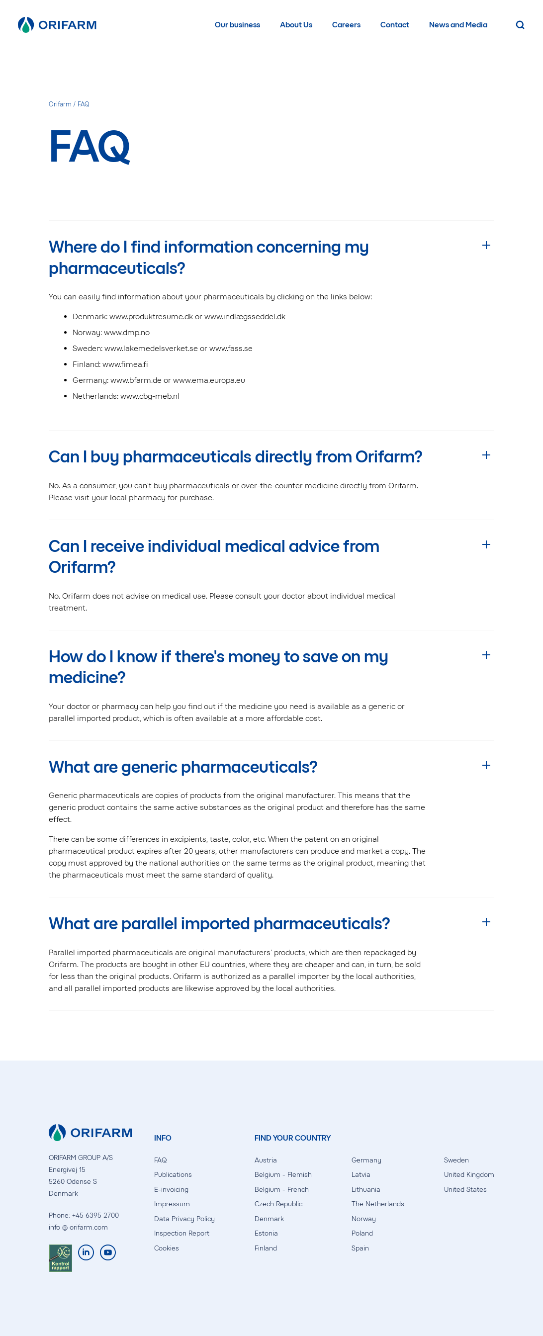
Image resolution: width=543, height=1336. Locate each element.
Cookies (166, 1248)
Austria (266, 1160)
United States (465, 1189)
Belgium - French (282, 1189)
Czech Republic (278, 1204)
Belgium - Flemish (283, 1174)
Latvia (361, 1174)
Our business (237, 24)
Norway (364, 1219)
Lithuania (366, 1189)
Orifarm (60, 104)
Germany (366, 1160)
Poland (362, 1233)
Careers (346, 24)
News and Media (458, 24)
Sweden (456, 1160)
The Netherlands (378, 1204)
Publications (173, 1174)
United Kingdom (469, 1174)
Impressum (172, 1204)
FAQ (160, 1160)
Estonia (266, 1233)
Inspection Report (181, 1233)
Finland (266, 1248)
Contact (394, 24)
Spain (360, 1248)
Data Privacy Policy (184, 1219)
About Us (296, 24)
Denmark (269, 1219)
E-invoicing (171, 1189)
